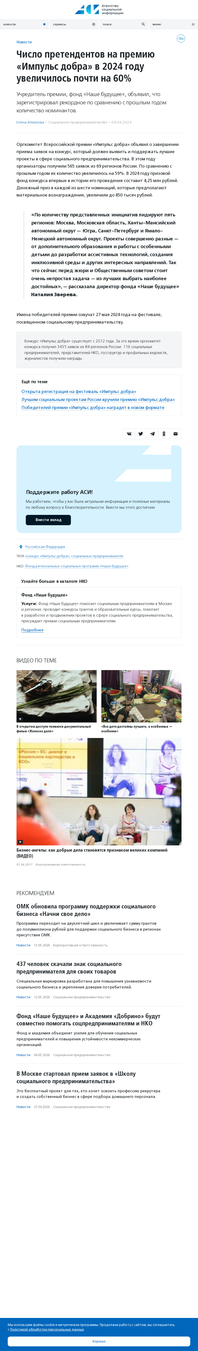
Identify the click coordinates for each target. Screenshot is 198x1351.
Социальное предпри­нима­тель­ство (77, 122)
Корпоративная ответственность (61, 864)
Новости (24, 42)
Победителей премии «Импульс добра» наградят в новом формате (92, 407)
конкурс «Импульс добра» (47, 556)
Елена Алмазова (30, 122)
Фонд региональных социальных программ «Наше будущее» (76, 566)
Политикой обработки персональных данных (47, 1329)
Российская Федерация (45, 547)
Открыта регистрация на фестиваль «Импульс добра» (78, 391)
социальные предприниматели (97, 556)
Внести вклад (48, 519)
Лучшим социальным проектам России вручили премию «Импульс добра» (98, 399)
